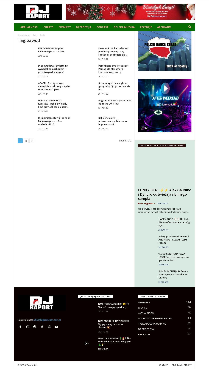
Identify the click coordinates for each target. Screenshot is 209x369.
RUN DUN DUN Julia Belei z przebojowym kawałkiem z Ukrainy (173, 274)
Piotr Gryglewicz (146, 203)
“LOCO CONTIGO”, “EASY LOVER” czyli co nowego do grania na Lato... (173, 257)
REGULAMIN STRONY (182, 365)
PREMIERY (65, 27)
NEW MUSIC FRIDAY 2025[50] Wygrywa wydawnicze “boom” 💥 (113, 324)
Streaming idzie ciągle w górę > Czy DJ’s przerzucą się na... (114, 86)
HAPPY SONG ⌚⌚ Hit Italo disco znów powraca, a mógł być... (174, 222)
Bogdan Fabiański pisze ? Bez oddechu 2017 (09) (114, 102)
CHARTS (48, 27)
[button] (190, 27)
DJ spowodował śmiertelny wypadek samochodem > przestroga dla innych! (53, 69)
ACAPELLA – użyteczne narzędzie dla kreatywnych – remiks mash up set (54, 86)
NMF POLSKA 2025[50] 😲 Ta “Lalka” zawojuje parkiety (113, 305)
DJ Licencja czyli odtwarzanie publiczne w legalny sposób (112, 121)
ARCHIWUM (164, 27)
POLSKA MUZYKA (124, 27)
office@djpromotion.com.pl (47, 320)
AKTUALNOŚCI (29, 27)
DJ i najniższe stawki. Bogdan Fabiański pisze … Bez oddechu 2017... (54, 121)
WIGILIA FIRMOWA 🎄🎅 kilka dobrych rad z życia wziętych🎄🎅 (114, 341)
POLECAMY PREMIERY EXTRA (155, 318)
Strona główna (24, 35)
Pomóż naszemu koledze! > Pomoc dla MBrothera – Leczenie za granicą (113, 69)
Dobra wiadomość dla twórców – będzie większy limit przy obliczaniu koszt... (53, 103)
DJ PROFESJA (83, 27)
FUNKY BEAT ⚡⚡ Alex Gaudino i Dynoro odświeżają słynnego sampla (164, 194)
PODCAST (102, 27)
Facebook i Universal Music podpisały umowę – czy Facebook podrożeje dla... (113, 51)
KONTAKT (163, 365)
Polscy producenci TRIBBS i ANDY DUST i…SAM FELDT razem (173, 239)
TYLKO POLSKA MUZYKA (152, 323)
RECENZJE (146, 27)
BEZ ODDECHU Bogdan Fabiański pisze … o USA (51, 50)
